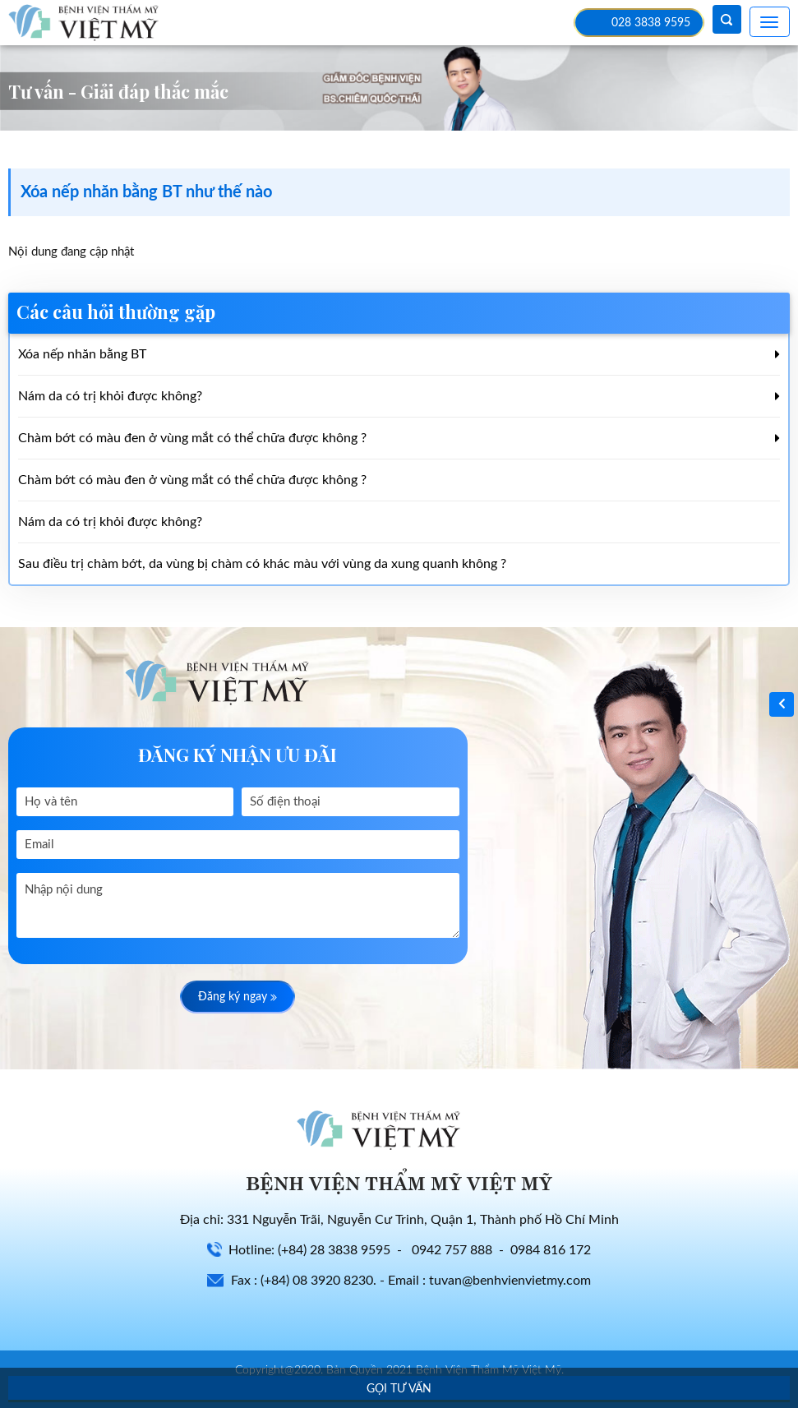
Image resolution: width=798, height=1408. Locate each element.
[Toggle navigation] (770, 22)
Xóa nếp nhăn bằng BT (82, 354)
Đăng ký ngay (237, 997)
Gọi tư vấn (399, 1389)
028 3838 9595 (650, 23)
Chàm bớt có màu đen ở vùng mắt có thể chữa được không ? (192, 438)
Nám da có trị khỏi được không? (110, 396)
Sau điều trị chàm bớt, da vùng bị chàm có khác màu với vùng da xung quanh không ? (262, 563)
